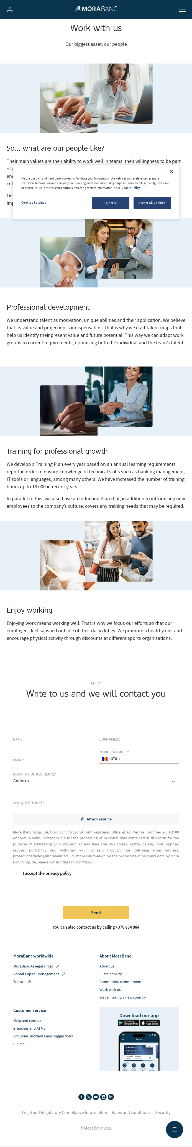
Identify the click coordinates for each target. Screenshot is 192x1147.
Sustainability (110, 976)
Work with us (110, 991)
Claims (18, 1046)
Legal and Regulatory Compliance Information (64, 1115)
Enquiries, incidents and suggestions (43, 1038)
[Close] (171, 172)
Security (162, 1115)
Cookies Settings (33, 202)
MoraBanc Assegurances (36, 968)
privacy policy (58, 875)
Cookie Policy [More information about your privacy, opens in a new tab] (131, 188)
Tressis (22, 984)
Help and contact (27, 1022)
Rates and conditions (131, 1115)
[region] (96, 192)
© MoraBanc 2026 (96, 1130)
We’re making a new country (122, 999)
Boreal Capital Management (39, 976)
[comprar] (96, 784)
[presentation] (55, 893)
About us (106, 968)
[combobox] (111, 761)
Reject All (111, 203)
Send (96, 915)
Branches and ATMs (29, 1030)
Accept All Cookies (152, 203)
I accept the (42, 875)
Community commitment (120, 984)
